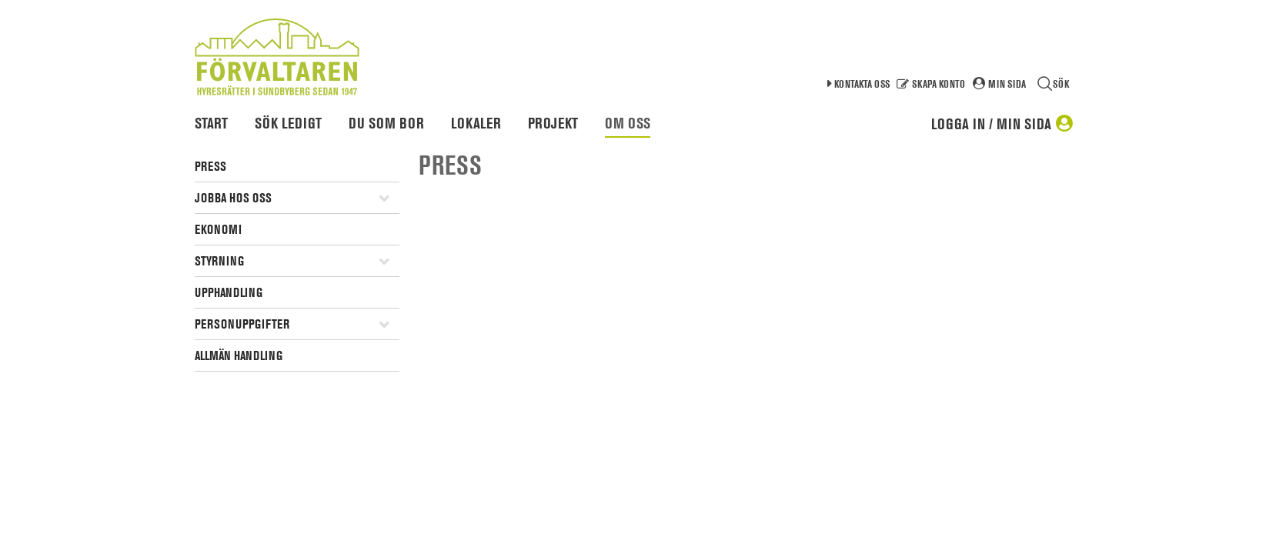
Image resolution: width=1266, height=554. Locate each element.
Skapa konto (938, 83)
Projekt (553, 123)
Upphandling (228, 292)
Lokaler (476, 123)
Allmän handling (238, 355)
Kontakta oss (862, 83)
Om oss (627, 123)
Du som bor (386, 123)
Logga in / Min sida (991, 124)
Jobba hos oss (233, 197)
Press (210, 166)
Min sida (1007, 83)
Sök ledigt (288, 123)
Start (211, 123)
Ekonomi (218, 229)
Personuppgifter (242, 324)
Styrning (219, 261)
